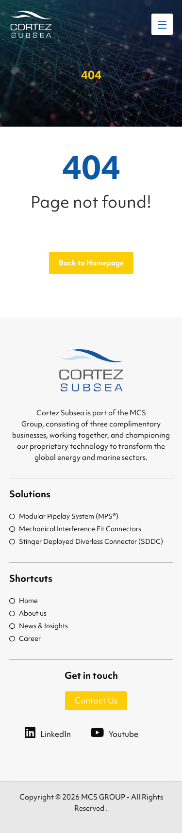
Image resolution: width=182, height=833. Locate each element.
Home (23, 600)
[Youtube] (124, 732)
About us (28, 613)
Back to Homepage (91, 263)
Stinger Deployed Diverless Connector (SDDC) (86, 541)
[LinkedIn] (57, 732)
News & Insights (38, 625)
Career (25, 638)
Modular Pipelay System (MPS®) (63, 516)
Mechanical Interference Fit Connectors (75, 528)
